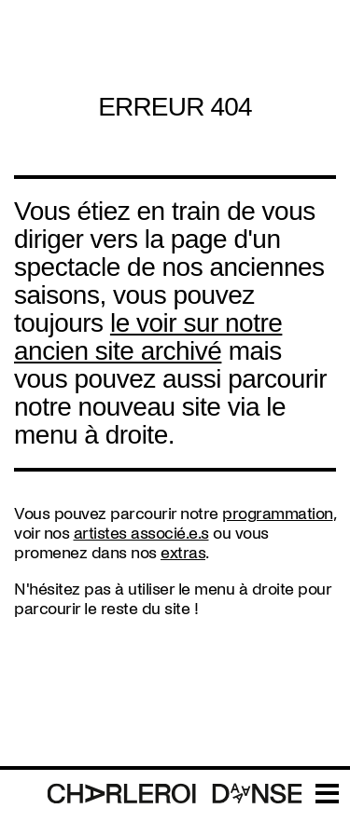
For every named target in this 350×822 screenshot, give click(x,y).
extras (183, 553)
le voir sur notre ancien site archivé (148, 336)
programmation (277, 514)
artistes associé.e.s (141, 533)
